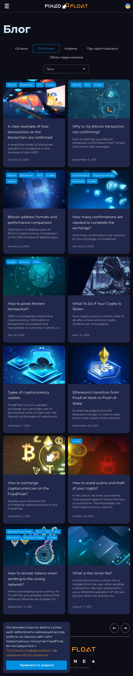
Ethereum (14, 537)
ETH (57, 531)
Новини (71, 48)
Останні (21, 48)
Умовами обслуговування (27, 655)
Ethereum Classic (33, 537)
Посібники (46, 48)
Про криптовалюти (102, 48)
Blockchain (26, 84)
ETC (48, 531)
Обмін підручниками (66, 57)
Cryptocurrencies (103, 175)
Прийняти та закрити (37, 665)
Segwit (12, 181)
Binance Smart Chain (20, 531)
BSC (38, 531)
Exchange (78, 181)
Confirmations (81, 175)
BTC (40, 84)
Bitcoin (12, 84)
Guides (50, 84)
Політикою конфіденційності (29, 650)
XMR (36, 262)
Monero (24, 262)
